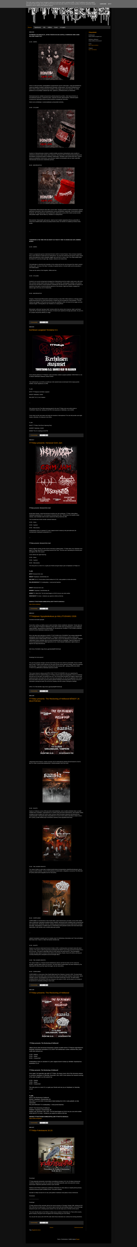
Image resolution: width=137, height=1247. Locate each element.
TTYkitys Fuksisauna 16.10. (41, 1130)
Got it (109, 4)
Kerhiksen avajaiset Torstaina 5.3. (43, 330)
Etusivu (30, 27)
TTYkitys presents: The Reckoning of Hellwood (49, 993)
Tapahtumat (37, 27)
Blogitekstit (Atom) (36, 1230)
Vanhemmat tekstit (78, 1227)
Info (44, 27)
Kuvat (55, 27)
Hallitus (50, 27)
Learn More (103, 4)
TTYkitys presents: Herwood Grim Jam (45, 443)
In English (62, 27)
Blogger (78, 1239)
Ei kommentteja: (34, 322)
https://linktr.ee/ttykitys (34, 604)
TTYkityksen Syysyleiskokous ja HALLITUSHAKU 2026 (52, 616)
